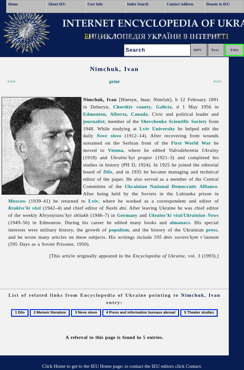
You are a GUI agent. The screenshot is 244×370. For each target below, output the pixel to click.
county (143, 106)
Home (13, 4)
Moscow (17, 201)
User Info (95, 4)
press (211, 229)
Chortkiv (123, 106)
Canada (139, 114)
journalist (94, 121)
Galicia (164, 106)
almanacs (180, 222)
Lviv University (157, 128)
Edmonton (94, 114)
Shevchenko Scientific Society (174, 121)
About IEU (57, 4)
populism (119, 229)
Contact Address (180, 4)
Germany (127, 215)
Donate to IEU (218, 4)
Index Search (137, 4)
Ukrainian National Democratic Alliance (171, 186)
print (114, 81)
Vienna (116, 150)
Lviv (93, 201)
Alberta (118, 114)
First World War (191, 143)
